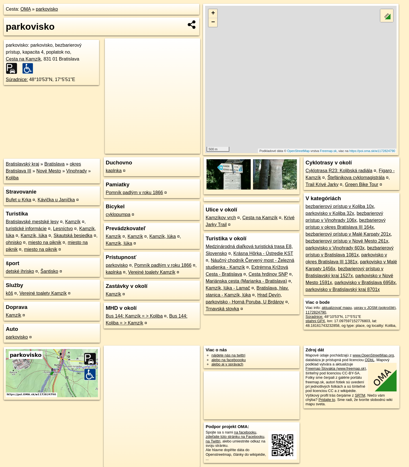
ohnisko (14, 242)
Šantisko (49, 271)
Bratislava (54, 164)
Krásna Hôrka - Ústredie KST (263, 253)
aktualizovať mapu (337, 307)
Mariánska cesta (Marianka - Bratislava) (246, 281)
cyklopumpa (118, 214)
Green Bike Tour (361, 184)
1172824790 (316, 312)
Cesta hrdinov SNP (268, 274)
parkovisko (47, 9)
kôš (9, 293)
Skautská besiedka (72, 235)
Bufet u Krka (18, 199)
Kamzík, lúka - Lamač (228, 288)
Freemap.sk (328, 151)
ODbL (369, 360)
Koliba (12, 177)
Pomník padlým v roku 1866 (134, 192)
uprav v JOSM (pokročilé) (374, 307)
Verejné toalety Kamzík (43, 293)
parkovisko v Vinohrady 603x (335, 247)
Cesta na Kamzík (23, 59)
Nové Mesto (48, 170)
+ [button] (213, 13)
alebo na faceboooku (228, 360)
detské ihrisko (20, 271)
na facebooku (245, 432)
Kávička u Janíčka (56, 199)
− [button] (213, 22)
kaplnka (114, 170)
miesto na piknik (44, 242)
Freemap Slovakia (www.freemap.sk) (336, 368)
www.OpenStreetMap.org (373, 355)
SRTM (360, 395)
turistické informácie (26, 228)
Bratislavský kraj (22, 164)
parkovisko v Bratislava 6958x (365, 282)
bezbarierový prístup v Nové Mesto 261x (347, 241)
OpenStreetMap (298, 151)
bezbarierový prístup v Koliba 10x (340, 206)
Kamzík (72, 221)
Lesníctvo (63, 228)
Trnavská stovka (222, 308)
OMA (26, 9)
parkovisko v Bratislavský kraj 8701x (343, 289)
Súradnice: (17, 79)
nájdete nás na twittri (228, 355)
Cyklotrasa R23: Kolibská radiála (339, 170)
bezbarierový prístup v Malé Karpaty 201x (348, 234)
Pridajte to (327, 399)
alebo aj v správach (227, 364)
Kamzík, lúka (34, 235)
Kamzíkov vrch (221, 217)
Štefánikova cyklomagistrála (355, 177)
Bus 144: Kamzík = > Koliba (134, 316)
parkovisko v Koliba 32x (330, 213)
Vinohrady (76, 170)
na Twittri (213, 441)
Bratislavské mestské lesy (32, 221)
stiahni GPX (315, 321)
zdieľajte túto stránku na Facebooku (235, 436)
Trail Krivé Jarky (322, 184)
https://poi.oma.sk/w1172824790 (372, 151)
